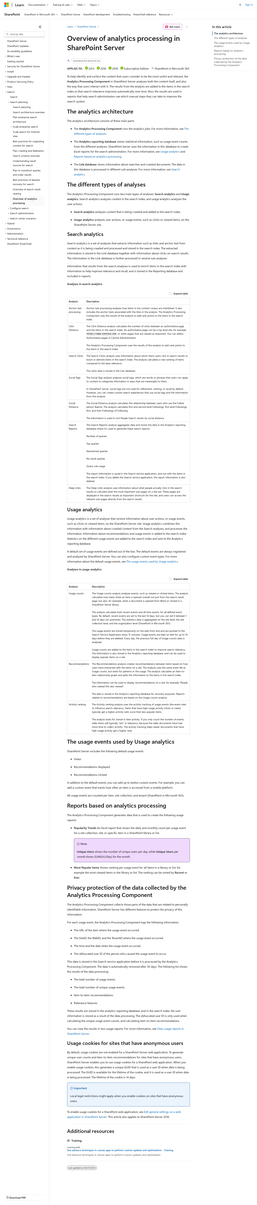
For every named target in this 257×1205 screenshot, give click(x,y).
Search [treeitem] (13, 97)
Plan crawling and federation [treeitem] (28, 150)
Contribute (64, 1194)
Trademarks (148, 1194)
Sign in (249, 4)
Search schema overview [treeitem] (26, 155)
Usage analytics (170, 151)
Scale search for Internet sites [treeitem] (26, 134)
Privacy (78, 1194)
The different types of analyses (230, 38)
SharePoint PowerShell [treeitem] (19, 243)
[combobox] (24, 34)
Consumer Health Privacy (102, 1194)
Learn (70, 26)
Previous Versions (32, 1194)
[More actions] (187, 27)
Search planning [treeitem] (22, 107)
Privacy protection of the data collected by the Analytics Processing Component (230, 62)
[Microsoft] (6, 4)
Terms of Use (130, 1194)
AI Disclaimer (11, 1194)
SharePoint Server (86, 26)
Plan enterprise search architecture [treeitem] (25, 119)
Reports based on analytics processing (97, 156)
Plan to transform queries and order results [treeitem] (27, 173)
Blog (48, 1194)
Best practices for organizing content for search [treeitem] (28, 143)
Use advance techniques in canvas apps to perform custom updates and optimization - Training (120, 1150)
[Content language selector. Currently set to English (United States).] (20, 1186)
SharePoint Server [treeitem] (17, 41)
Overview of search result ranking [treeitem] (27, 191)
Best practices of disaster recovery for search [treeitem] (26, 182)
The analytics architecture (228, 33)
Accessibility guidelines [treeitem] (19, 51)
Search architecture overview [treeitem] (29, 112)
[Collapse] (40, 27)
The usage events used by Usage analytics (152, 561)
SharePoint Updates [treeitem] (18, 46)
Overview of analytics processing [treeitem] (25, 201)
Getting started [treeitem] (15, 61)
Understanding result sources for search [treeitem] (24, 163)
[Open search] (240, 5)
